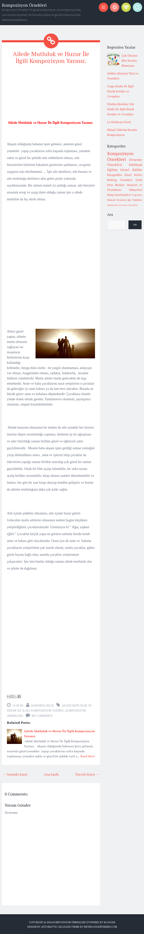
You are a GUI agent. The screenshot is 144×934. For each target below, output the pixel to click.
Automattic (49, 926)
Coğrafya (137, 195)
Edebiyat (135, 164)
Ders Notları (116, 185)
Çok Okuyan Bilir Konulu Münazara (129, 60)
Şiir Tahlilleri (135, 200)
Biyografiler (114, 175)
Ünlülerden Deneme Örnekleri (122, 205)
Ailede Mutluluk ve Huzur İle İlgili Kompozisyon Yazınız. (51, 57)
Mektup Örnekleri (119, 180)
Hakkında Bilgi (42, 705)
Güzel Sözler (133, 175)
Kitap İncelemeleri (119, 195)
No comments (42, 715)
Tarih (138, 180)
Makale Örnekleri (117, 200)
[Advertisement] (51, 94)
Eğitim (112, 169)
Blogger (109, 922)
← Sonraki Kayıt (15, 774)
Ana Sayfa (51, 774)
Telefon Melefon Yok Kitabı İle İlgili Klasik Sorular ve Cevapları (120, 109)
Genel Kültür (131, 169)
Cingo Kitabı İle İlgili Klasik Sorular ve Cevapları (120, 91)
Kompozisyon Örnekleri (24, 5)
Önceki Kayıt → (87, 774)
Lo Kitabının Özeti (119, 122)
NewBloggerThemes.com (100, 926)
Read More (87, 756)
